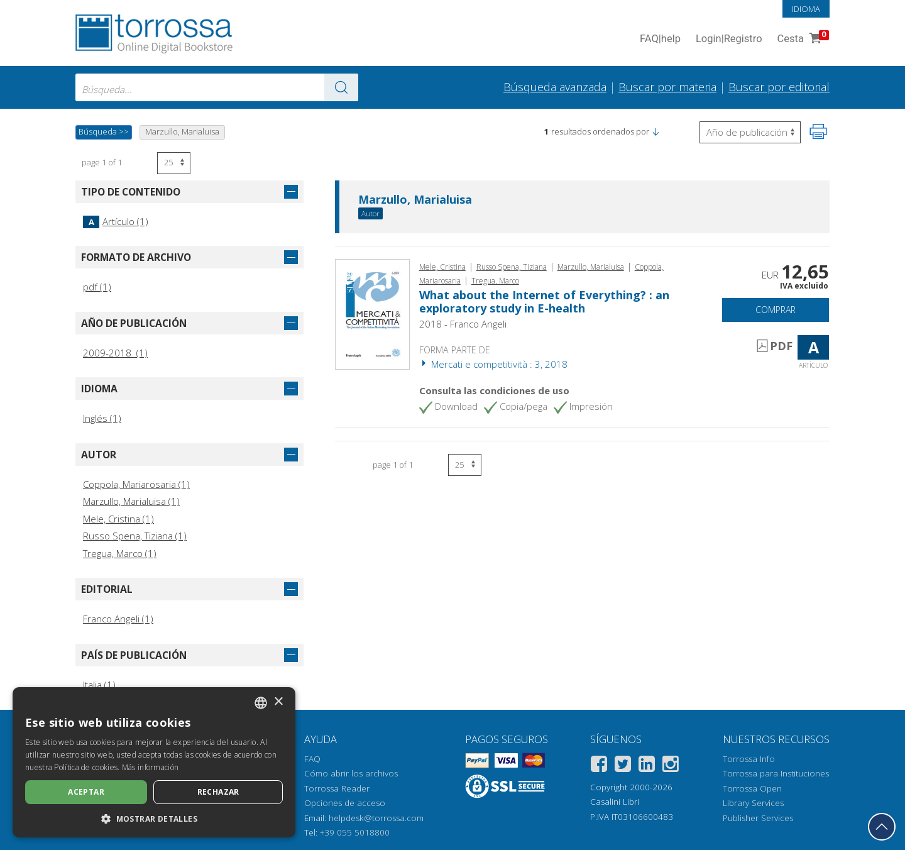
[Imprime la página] (818, 131)
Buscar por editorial (779, 86)
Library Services (753, 803)
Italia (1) (99, 684)
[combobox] (216, 87)
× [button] (278, 702)
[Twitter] (623, 766)
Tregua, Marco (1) (119, 553)
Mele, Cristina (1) (118, 518)
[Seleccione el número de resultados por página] (173, 163)
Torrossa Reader (337, 788)
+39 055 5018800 (355, 832)
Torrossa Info (749, 758)
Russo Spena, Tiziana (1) (135, 535)
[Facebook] (599, 766)
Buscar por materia (667, 86)
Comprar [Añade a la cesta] (775, 310)
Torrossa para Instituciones (776, 773)
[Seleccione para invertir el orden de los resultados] (750, 132)
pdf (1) (97, 286)
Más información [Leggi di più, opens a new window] (150, 767)
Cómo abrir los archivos (351, 773)
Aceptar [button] (86, 792)
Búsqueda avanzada (554, 86)
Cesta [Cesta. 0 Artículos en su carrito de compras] (801, 39)
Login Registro (729, 39)
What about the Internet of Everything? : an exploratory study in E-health (544, 301)
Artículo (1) (115, 221)
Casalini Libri (614, 801)
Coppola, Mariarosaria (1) (136, 484)
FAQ (312, 758)
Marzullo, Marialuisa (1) (131, 501)
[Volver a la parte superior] (882, 827)
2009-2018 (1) (115, 352)
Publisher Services (758, 818)
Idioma (806, 8)
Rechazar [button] (218, 792)
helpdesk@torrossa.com (376, 818)
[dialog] (154, 762)
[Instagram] (670, 766)
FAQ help (660, 39)
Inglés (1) (102, 418)
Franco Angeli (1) (118, 618)
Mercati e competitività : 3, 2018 (493, 364)
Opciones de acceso (344, 803)
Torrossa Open (752, 788)
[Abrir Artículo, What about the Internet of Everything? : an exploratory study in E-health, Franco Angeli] (372, 313)
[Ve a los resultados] (341, 87)
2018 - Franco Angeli (463, 323)
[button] (655, 131)
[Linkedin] (646, 766)
